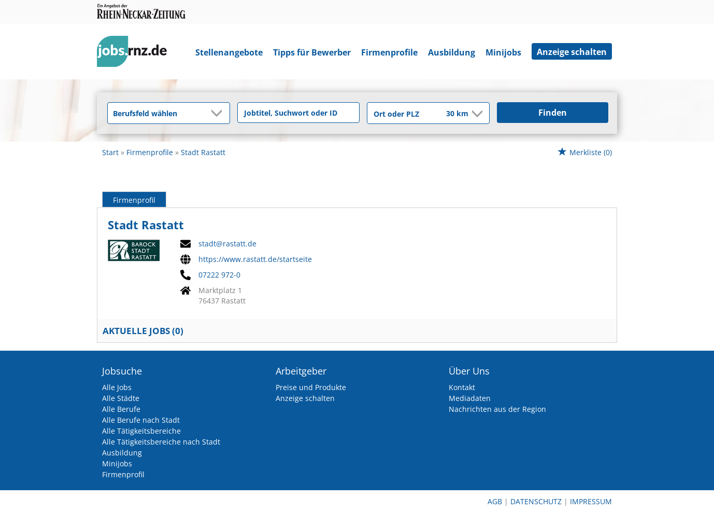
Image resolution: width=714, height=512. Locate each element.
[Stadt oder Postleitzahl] (399, 113)
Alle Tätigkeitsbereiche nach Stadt (161, 442)
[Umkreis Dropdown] (476, 113)
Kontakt (462, 387)
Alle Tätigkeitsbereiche (141, 431)
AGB (495, 501)
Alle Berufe (121, 409)
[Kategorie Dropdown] (219, 113)
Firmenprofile (389, 52)
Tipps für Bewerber (312, 52)
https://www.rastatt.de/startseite (255, 259)
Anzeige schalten (572, 52)
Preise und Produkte (311, 387)
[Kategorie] (158, 113)
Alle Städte (120, 398)
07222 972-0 (219, 275)
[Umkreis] (450, 114)
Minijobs (503, 52)
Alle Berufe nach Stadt (141, 420)
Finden (552, 112)
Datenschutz (536, 501)
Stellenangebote (229, 52)
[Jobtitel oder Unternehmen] (298, 112)
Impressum (591, 501)
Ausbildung (451, 52)
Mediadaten (470, 398)
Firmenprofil (134, 200)
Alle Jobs (117, 387)
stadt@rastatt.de (227, 243)
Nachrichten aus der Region (497, 409)
